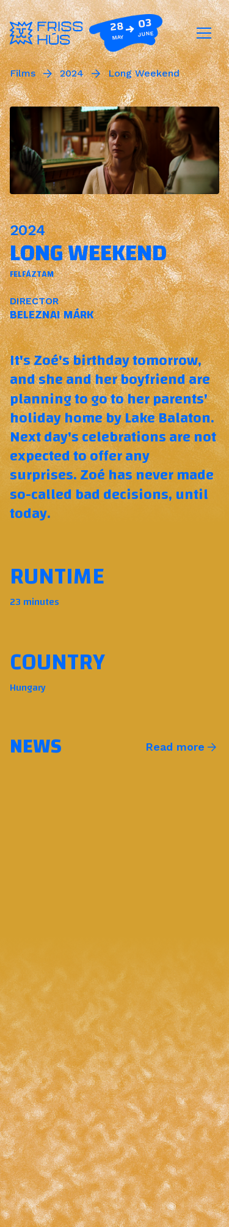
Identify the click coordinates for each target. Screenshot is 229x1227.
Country (57, 661)
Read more (175, 746)
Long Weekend (144, 73)
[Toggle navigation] (204, 33)
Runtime (57, 576)
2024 (72, 73)
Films (22, 73)
